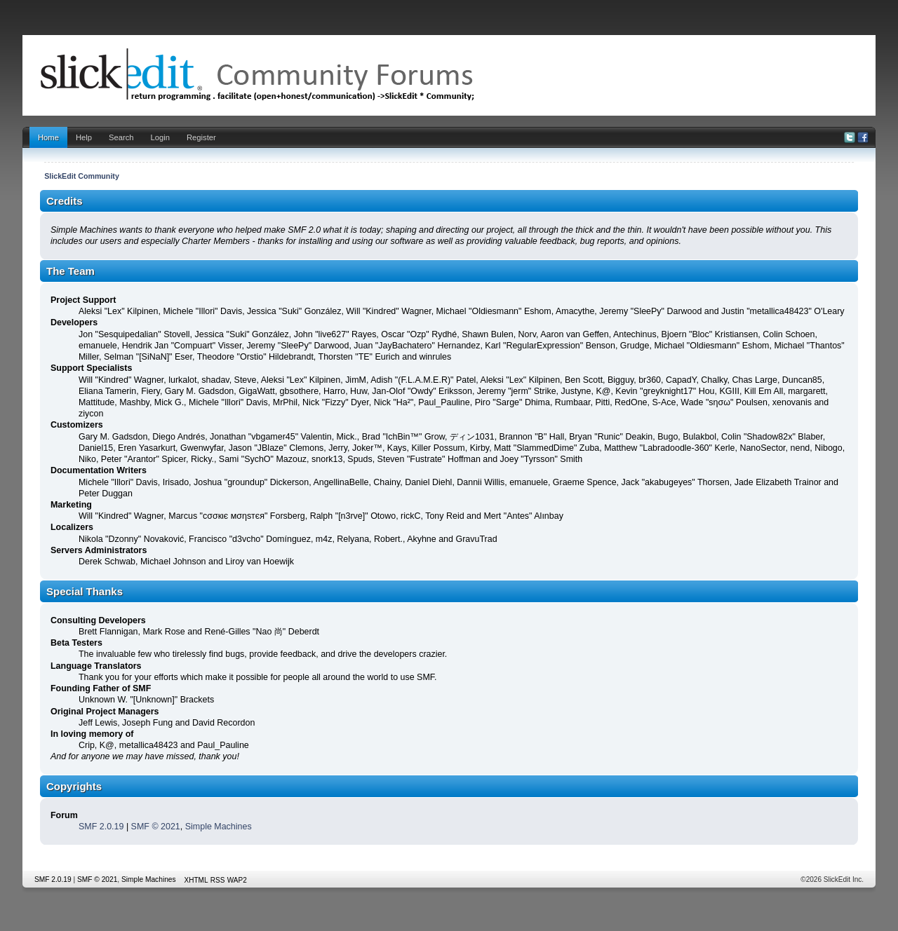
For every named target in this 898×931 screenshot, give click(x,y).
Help (84, 137)
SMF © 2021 (155, 826)
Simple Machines (218, 826)
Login (160, 137)
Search (121, 137)
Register (201, 137)
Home (48, 137)
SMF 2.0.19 (101, 826)
